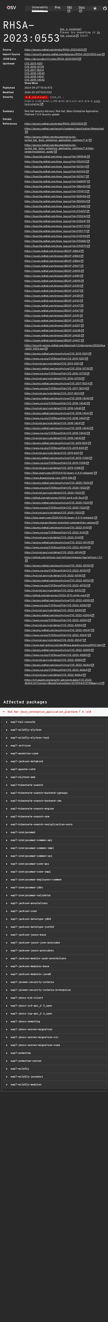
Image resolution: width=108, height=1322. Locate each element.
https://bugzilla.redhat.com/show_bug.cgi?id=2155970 (56, 246)
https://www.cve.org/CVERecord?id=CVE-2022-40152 (56, 585)
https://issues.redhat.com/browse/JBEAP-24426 (53, 335)
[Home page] (11, 8)
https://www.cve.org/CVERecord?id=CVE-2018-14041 (55, 418)
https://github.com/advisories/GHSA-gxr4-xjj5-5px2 (54, 498)
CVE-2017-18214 (34, 70)
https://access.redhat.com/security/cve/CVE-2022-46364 (58, 665)
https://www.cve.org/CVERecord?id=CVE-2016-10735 (55, 373)
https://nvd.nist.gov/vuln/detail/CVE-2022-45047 (54, 640)
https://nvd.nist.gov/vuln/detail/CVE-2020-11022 (53, 493)
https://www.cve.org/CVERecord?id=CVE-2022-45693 (56, 655)
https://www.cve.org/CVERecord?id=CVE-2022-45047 (56, 635)
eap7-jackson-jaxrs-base (27, 935)
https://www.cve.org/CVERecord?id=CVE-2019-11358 (55, 463)
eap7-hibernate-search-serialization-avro (40, 824)
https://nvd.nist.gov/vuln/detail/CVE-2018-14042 (53, 438)
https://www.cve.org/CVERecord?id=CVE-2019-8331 (54, 448)
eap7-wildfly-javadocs (26, 1077)
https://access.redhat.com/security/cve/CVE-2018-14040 (57, 398)
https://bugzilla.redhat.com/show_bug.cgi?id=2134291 (55, 211)
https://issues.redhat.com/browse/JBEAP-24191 (52, 316)
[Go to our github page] (105, 8)
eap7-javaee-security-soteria (31, 982)
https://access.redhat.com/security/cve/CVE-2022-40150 (57, 566)
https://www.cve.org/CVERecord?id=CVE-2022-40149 (56, 547)
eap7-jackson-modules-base (29, 966)
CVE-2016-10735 (34, 67)
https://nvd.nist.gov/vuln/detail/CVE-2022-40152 (53, 590)
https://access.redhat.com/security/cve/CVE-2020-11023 (57, 503)
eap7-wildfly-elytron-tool (29, 738)
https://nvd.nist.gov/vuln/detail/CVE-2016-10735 (53, 378)
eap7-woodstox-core (23, 753)
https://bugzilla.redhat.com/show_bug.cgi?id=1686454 (56, 186)
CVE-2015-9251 (34, 63)
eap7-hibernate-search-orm (29, 816)
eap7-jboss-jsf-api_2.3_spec (30, 1006)
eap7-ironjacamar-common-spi (30, 856)
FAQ (69, 7)
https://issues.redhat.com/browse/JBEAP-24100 (52, 286)
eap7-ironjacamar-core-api (29, 864)
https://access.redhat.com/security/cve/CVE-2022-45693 (57, 650)
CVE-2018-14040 (35, 73)
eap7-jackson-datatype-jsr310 (31, 927)
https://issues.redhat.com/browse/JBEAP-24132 (52, 301)
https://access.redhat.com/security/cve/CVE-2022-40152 (57, 580)
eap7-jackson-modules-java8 (30, 974)
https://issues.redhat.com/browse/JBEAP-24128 (52, 296)
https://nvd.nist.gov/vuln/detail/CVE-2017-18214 (53, 393)
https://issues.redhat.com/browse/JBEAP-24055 (52, 271)
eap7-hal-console (22, 722)
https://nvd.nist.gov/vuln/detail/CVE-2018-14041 (53, 423)
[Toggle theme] (95, 8)
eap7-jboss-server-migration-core (34, 1045)
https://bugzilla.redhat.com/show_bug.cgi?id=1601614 (55, 166)
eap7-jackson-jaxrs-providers (31, 950)
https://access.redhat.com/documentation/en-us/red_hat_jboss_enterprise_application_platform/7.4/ (56, 139)
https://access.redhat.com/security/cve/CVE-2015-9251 (56, 354)
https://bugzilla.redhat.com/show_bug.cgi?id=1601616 (55, 171)
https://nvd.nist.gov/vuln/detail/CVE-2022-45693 (53, 660)
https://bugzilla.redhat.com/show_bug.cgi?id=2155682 (56, 241)
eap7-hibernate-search (26, 785)
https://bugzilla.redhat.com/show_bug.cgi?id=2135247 (56, 221)
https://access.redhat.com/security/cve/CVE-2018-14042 (57, 428)
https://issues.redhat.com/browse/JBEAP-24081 (52, 276)
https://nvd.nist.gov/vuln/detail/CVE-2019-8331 (52, 453)
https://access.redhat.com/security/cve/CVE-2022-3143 (56, 527)
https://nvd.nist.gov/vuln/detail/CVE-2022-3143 (52, 537)
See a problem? (70, 29)
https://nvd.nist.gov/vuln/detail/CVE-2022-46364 (53, 675)
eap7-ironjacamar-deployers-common (35, 879)
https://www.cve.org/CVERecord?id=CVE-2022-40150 (56, 570)
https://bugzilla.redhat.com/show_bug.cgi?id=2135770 (56, 226)
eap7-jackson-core (23, 911)
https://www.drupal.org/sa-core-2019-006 (49, 478)
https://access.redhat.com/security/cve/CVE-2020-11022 (57, 483)
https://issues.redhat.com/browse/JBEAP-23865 (52, 256)
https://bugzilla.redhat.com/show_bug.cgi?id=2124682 (56, 206)
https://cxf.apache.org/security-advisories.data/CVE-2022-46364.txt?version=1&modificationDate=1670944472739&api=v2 (63, 682)
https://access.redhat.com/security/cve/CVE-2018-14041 (57, 413)
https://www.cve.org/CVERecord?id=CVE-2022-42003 (56, 605)
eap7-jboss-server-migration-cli (33, 1037)
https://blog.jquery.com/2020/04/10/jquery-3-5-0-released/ (59, 518)
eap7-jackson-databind (26, 761)
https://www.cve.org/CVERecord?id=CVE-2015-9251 (55, 359)
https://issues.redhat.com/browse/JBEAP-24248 (53, 330)
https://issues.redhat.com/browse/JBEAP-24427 (53, 340)
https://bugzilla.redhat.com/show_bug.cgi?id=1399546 (56, 157)
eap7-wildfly (19, 1069)
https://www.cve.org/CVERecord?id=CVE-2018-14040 (56, 403)
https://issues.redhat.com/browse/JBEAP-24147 (52, 306)
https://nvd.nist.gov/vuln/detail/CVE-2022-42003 (53, 610)
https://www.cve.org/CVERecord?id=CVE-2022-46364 (56, 670)
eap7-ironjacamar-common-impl (31, 848)
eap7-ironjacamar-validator (30, 895)
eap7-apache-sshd (22, 769)
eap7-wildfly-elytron (25, 730)
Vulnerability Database (40, 9)
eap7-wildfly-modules (25, 1084)
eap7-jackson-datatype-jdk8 (30, 919)
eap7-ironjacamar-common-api (30, 840)
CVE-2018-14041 (34, 76)
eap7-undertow (20, 1053)
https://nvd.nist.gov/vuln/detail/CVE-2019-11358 (53, 468)
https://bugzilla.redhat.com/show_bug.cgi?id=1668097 (56, 181)
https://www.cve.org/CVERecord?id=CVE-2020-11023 (55, 508)
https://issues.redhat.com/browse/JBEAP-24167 (52, 311)
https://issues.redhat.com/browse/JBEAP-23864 (52, 251)
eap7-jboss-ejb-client (26, 998)
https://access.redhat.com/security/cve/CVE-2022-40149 (57, 542)
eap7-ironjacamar (22, 832)
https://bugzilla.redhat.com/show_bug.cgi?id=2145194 (55, 236)
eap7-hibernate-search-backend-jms (35, 801)
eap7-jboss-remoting (24, 1021)
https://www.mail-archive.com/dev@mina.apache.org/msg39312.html (63, 645)
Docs (82, 7)
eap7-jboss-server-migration (30, 1029)
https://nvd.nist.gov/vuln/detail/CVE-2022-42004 (54, 625)
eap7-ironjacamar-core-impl (30, 872)
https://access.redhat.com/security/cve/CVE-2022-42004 (58, 615)
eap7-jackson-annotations (28, 903)
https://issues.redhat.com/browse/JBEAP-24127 (52, 291)
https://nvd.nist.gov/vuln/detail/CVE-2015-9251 (52, 363)
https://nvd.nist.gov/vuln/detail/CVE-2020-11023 (53, 513)
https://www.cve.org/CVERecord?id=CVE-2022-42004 (56, 620)
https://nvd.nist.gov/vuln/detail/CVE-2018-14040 (53, 408)
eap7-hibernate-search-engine (31, 809)
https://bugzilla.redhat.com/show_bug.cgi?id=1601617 (55, 176)
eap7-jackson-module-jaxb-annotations (37, 958)
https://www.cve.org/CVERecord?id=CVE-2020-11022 (55, 488)
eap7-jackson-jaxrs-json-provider (34, 943)
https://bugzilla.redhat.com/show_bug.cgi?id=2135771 (55, 231)
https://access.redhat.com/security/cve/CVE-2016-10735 (57, 368)
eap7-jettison (20, 745)
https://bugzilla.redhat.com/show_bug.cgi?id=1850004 (56, 201)
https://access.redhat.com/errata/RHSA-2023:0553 (54, 50)
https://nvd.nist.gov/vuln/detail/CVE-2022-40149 (53, 552)
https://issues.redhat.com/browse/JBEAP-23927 (52, 266)
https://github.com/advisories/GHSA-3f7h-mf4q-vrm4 (55, 595)
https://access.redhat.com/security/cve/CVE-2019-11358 (57, 458)
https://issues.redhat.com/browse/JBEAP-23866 (52, 261)
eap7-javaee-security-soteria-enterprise (40, 990)
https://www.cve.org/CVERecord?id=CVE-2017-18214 (55, 388)
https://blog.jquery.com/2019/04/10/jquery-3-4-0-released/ (59, 473)
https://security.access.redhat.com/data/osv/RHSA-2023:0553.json (63, 54)
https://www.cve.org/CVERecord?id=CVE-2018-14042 (56, 433)
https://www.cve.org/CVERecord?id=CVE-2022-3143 (55, 532)
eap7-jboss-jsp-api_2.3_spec (30, 1013)
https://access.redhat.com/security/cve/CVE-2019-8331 (56, 443)
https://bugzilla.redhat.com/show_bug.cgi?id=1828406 (56, 196)
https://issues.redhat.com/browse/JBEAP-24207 (52, 325)
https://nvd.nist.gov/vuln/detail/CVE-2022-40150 (53, 575)
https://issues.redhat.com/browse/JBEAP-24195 (52, 320)
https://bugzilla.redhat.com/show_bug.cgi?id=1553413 (55, 161)
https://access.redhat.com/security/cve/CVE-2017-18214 (57, 383)
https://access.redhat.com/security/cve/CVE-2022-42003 (58, 600)
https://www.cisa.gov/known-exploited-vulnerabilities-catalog (60, 523)
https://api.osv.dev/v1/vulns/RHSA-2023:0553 (51, 59)
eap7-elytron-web (22, 777)
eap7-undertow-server (25, 1061)
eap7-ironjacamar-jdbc (26, 887)
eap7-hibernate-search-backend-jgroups (38, 793)
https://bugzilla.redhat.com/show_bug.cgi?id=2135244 (56, 216)
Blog (57, 7)
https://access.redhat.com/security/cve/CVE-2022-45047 (58, 630)
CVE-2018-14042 (35, 80)
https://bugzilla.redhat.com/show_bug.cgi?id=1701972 (55, 191)
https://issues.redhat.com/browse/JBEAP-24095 (52, 281)
